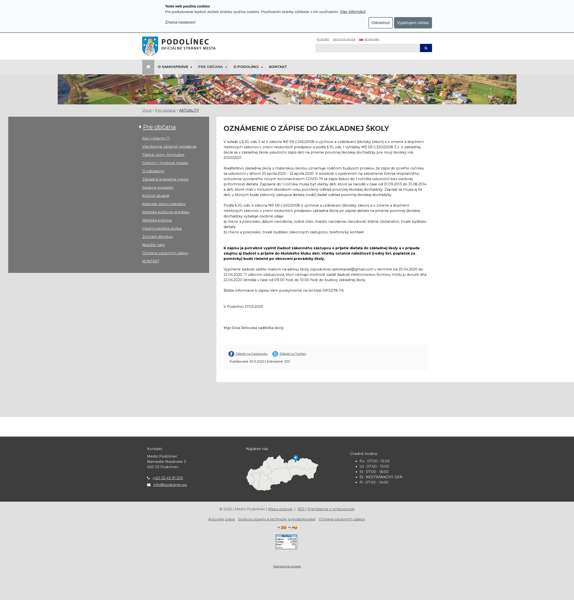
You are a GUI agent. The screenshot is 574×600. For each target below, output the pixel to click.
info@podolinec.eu (170, 485)
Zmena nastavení (180, 22)
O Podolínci (246, 67)
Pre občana (210, 67)
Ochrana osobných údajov (165, 253)
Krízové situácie (155, 196)
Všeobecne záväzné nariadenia (169, 146)
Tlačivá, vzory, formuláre (163, 155)
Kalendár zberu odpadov (164, 204)
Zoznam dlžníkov (157, 237)
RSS (301, 509)
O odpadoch (153, 171)
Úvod (146, 110)
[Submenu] (191, 67)
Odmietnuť (380, 22)
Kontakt (323, 39)
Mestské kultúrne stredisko (166, 212)
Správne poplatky (158, 187)
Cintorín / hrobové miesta (165, 163)
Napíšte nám (153, 245)
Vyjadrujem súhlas (413, 22)
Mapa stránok (280, 509)
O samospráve (173, 67)
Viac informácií (353, 11)
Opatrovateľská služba (162, 228)
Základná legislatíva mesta (165, 179)
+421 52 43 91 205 (168, 478)
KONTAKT (150, 261)
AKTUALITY (189, 110)
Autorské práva (221, 519)
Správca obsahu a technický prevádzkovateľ (276, 519)
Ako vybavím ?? (156, 138)
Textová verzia (344, 39)
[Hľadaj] (367, 48)
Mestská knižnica (157, 220)
